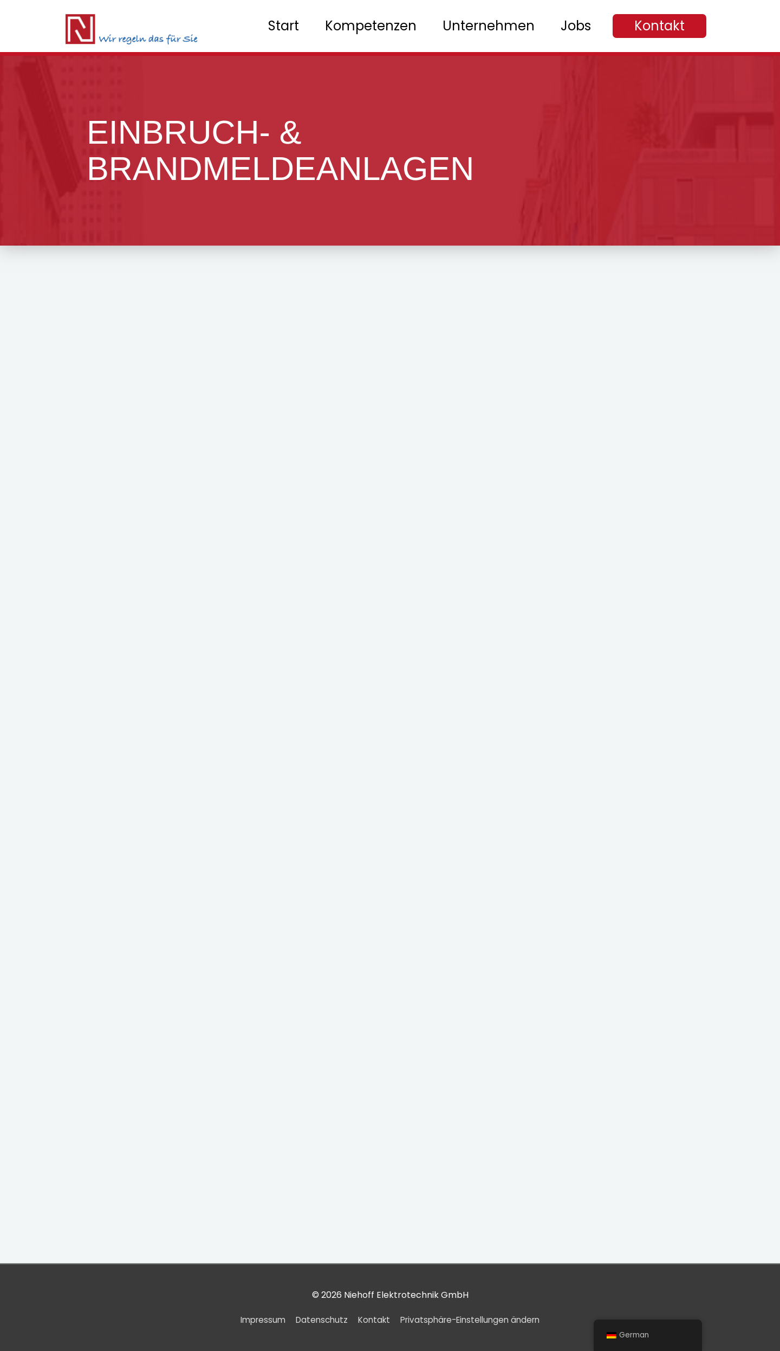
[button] (659, 26)
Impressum (255, 1320)
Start (283, 26)
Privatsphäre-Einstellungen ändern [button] (475, 1320)
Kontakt (372, 1320)
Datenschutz (317, 1320)
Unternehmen (489, 26)
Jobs (576, 26)
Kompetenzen (371, 26)
